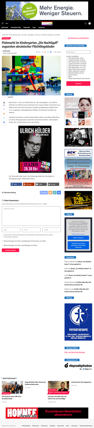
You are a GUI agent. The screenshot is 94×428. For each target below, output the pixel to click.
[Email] (45, 52)
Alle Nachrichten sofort (75, 58)
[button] (3, 23)
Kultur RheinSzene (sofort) (76, 69)
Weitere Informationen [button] (78, 234)
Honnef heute (6, 51)
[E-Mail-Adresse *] (78, 52)
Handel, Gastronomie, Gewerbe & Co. (58, 393)
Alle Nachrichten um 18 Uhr (76, 62)
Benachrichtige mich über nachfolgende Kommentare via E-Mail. (25, 241)
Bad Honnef (6, 38)
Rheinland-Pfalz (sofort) (75, 73)
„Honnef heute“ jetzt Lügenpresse (81, 382)
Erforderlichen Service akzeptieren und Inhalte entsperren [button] (78, 245)
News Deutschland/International (78, 78)
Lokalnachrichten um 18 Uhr (77, 64)
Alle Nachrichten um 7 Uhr (76, 67)
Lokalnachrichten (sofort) (76, 60)
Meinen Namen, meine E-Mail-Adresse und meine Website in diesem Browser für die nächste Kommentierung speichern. (28, 236)
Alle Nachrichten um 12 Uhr (76, 65)
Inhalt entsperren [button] (78, 238)
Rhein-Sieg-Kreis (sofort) (76, 71)
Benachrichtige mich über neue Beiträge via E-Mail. (20, 246)
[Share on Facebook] (42, 52)
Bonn (69, 77)
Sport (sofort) (72, 75)
